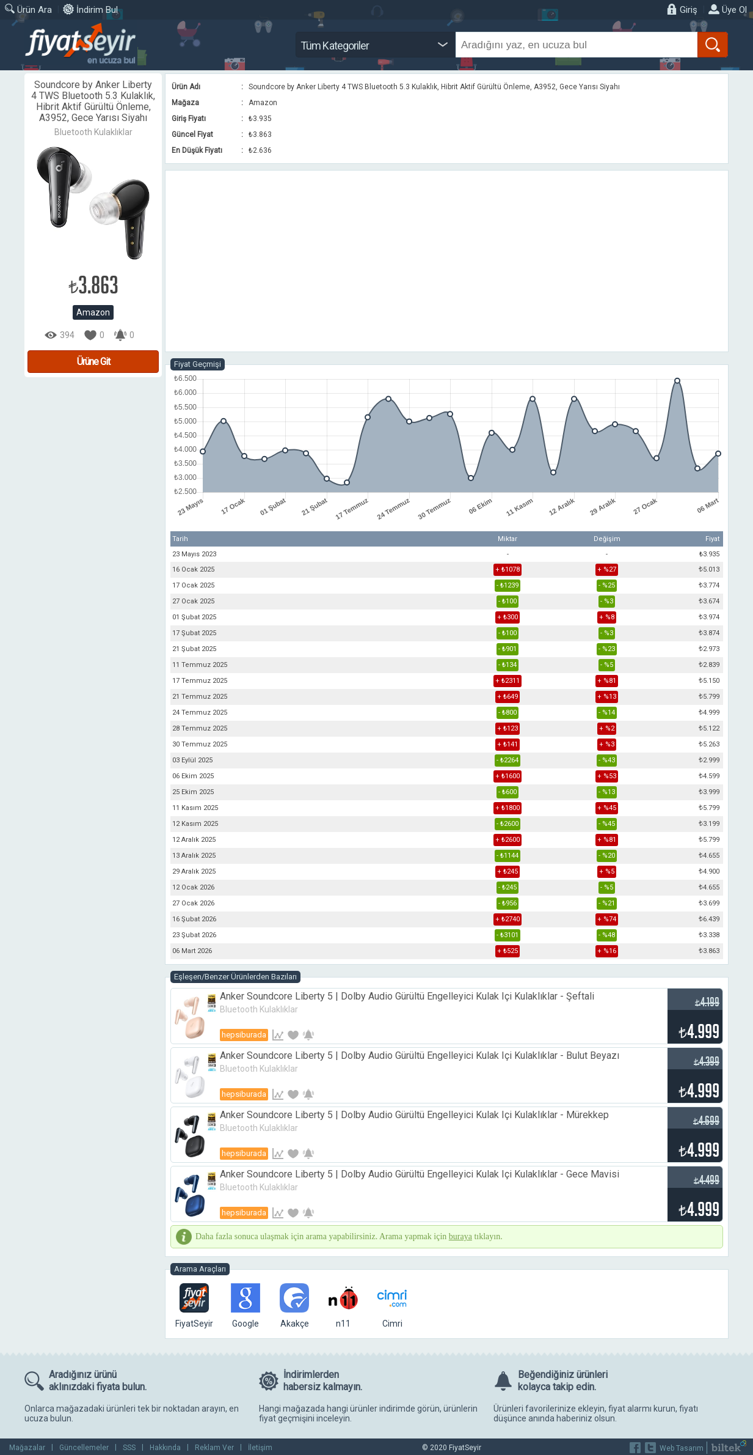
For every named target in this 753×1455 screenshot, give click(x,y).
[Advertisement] (446, 261)
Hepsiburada (244, 1034)
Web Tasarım (682, 1448)
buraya (460, 1236)
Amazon (93, 312)
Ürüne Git (93, 361)
